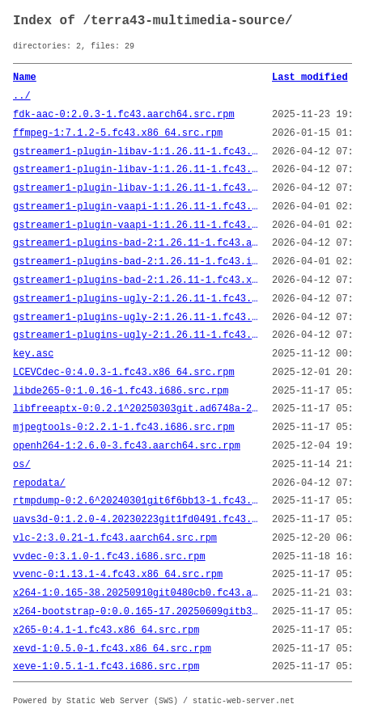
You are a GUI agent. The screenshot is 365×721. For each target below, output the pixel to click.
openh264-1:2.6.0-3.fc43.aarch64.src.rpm (126, 446)
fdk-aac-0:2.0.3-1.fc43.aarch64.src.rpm (124, 114)
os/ (22, 464)
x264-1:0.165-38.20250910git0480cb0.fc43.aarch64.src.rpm (136, 593)
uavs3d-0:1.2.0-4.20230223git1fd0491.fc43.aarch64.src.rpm (136, 519)
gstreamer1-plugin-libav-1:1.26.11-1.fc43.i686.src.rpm (136, 169)
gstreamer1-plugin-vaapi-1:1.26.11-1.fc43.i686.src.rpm (136, 225)
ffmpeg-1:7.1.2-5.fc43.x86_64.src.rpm (118, 133)
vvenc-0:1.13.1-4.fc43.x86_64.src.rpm (118, 574)
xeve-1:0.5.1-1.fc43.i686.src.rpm (106, 667)
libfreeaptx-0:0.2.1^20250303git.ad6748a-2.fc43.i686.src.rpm (136, 409)
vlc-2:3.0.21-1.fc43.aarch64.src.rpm (115, 538)
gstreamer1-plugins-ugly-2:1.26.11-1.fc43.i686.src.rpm (136, 317)
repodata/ (39, 483)
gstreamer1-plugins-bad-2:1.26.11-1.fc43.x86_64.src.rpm (136, 280)
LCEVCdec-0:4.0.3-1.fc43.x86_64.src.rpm (124, 372)
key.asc (33, 354)
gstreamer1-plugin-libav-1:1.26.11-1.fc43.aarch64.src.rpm (136, 152)
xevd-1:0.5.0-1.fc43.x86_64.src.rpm (112, 649)
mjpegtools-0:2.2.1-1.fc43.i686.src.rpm (124, 427)
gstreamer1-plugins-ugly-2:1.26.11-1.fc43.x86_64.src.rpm (136, 335)
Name (24, 77)
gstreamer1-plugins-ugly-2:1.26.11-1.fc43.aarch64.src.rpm (136, 299)
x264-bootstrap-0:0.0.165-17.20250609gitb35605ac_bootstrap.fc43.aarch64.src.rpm (136, 612)
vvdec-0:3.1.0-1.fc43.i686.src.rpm (109, 557)
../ (22, 96)
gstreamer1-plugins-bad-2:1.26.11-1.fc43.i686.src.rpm (136, 262)
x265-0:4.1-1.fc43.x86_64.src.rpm (106, 630)
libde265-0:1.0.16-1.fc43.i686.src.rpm (120, 391)
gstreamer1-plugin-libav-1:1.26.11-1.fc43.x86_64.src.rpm (136, 188)
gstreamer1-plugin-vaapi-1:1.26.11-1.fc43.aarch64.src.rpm (136, 207)
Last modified (310, 77)
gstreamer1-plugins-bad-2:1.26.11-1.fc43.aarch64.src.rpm (136, 243)
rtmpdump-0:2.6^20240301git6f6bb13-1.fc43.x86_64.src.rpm (136, 501)
